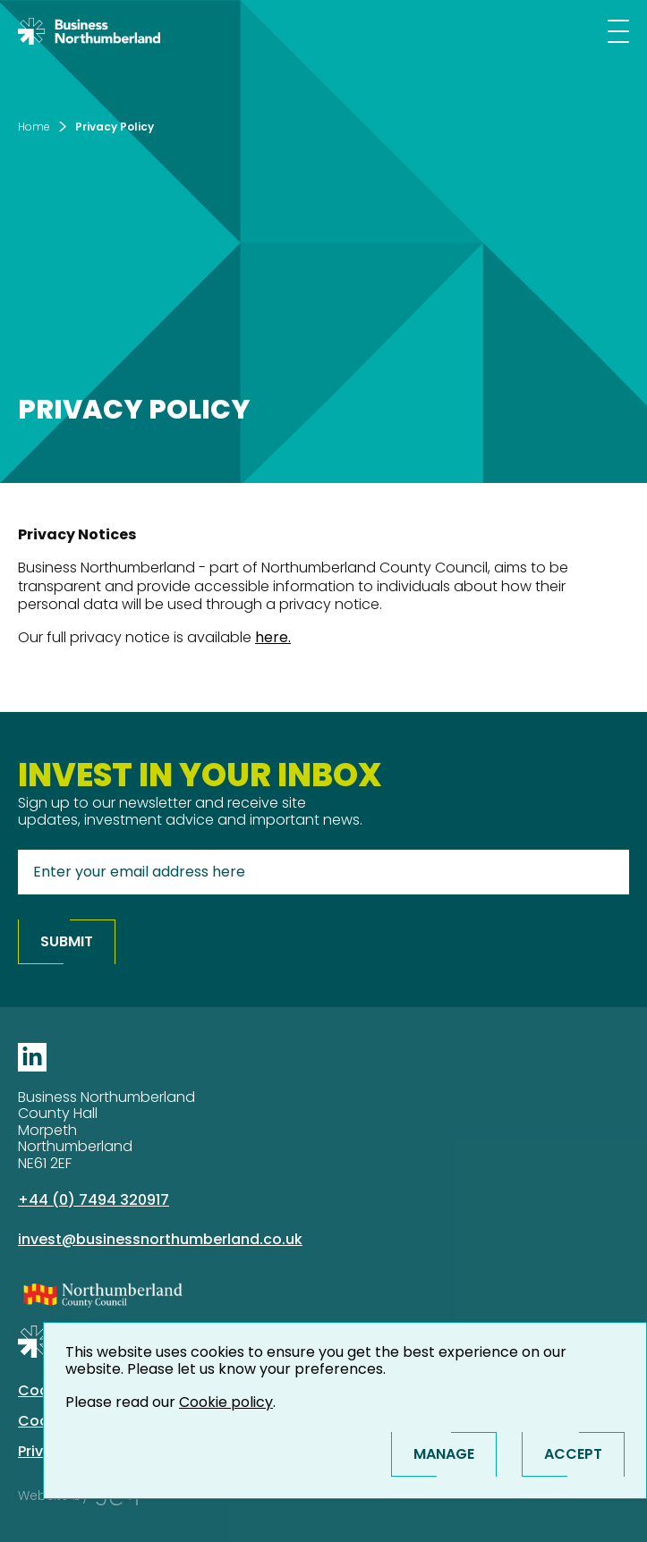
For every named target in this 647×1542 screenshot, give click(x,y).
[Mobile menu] (618, 31)
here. (273, 637)
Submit (66, 941)
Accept (573, 1454)
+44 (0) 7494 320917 (93, 1200)
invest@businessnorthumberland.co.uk (160, 1239)
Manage (443, 1454)
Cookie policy (226, 1402)
